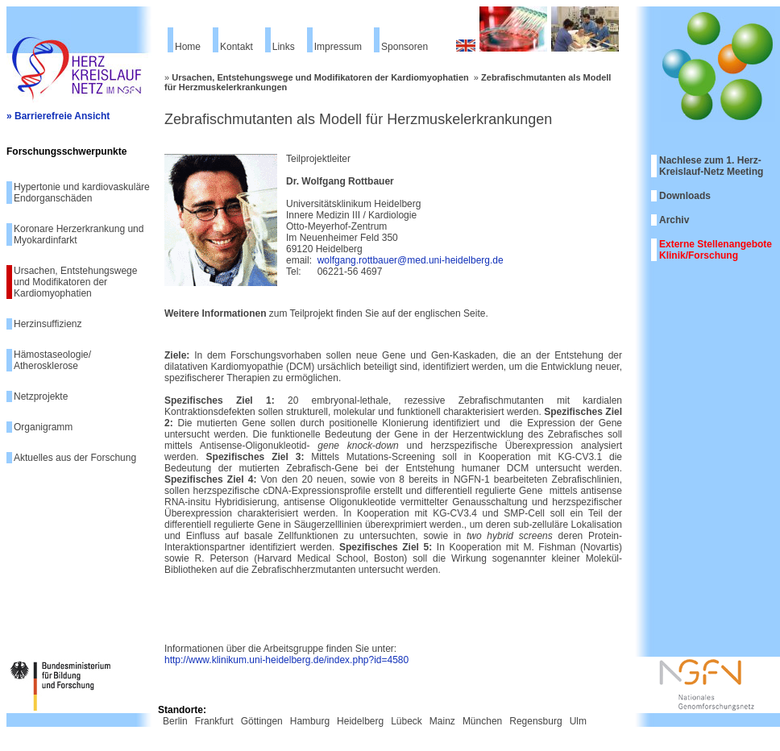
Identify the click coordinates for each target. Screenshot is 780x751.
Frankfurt (214, 721)
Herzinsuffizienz (47, 324)
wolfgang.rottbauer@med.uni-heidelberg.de (410, 260)
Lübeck (406, 721)
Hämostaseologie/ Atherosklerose (52, 360)
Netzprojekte (41, 396)
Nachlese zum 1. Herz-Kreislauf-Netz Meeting (711, 166)
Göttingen (262, 721)
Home (188, 46)
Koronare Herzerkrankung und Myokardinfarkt (78, 234)
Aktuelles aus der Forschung (75, 457)
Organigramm (43, 427)
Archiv (674, 220)
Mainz (442, 721)
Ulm (578, 721)
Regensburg (535, 721)
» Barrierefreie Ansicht (58, 116)
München (482, 721)
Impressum (338, 46)
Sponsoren (404, 46)
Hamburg (310, 721)
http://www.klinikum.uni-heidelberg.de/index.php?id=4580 (286, 660)
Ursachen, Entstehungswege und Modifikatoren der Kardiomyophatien (75, 282)
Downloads (685, 195)
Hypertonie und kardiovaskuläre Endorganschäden (82, 192)
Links (283, 46)
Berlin (175, 721)
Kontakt (236, 46)
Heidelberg (360, 721)
